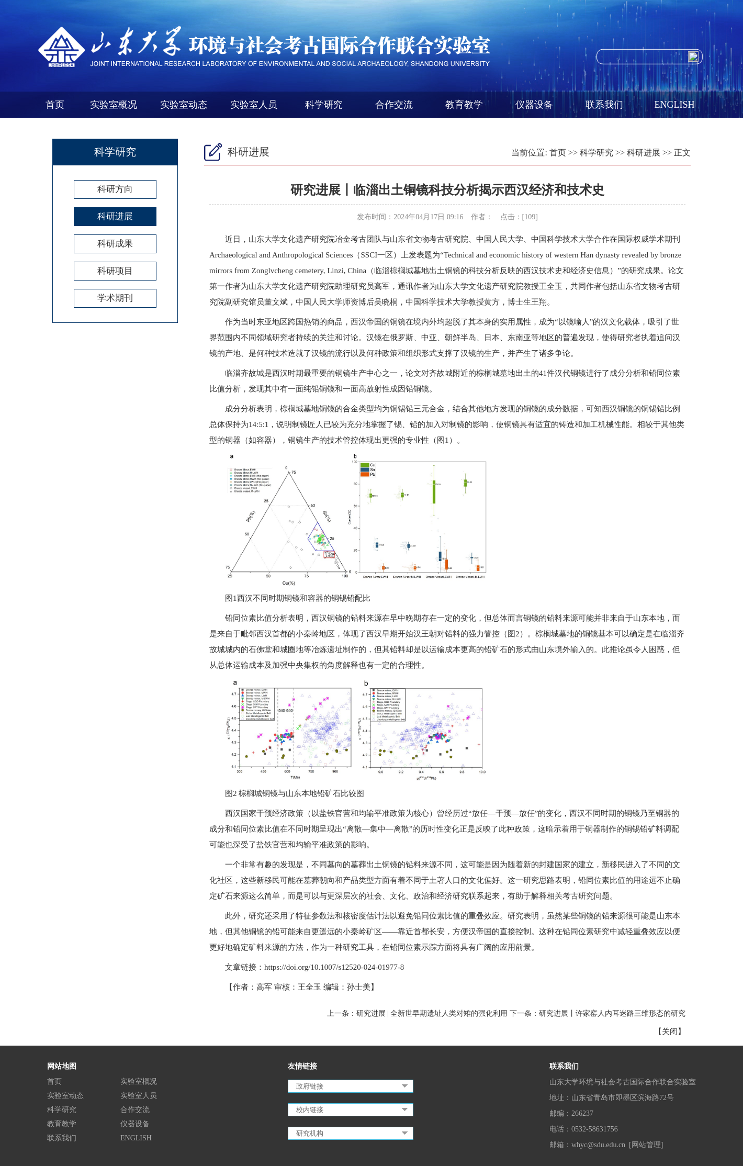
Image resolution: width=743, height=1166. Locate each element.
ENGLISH (675, 104)
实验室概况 (113, 104)
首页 (55, 104)
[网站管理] (646, 1145)
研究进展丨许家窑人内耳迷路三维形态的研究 (612, 1013)
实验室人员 (253, 104)
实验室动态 (183, 104)
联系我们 (604, 104)
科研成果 (115, 244)
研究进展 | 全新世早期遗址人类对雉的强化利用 (432, 1013)
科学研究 (324, 104)
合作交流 (394, 104)
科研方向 (115, 189)
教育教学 (464, 104)
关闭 (670, 1031)
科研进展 (115, 216)
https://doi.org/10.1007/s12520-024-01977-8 (334, 967)
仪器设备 (534, 104)
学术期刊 (115, 298)
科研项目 (115, 271)
